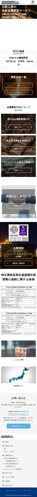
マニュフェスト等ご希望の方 (13, 469)
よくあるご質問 (18, 360)
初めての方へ (9, 473)
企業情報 (7, 481)
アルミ (18, 92)
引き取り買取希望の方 (11, 464)
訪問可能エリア (18, 386)
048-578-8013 (18, 414)
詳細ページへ (18, 127)
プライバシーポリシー (12, 490)
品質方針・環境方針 (18, 263)
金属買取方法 (9, 455)
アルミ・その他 (9, 451)
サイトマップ (27, 490)
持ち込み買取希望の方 (11, 458)
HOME (7, 442)
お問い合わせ (9, 485)
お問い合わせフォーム (18, 426)
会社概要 (18, 256)
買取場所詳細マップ (12, 461)
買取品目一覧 (9, 446)
